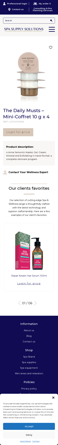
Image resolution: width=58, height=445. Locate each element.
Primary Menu (52, 27)
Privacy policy (29, 388)
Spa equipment (29, 367)
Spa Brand (29, 356)
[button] (53, 397)
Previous (20, 303)
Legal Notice (25, 441)
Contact (36, 441)
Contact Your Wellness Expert (25, 172)
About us (29, 330)
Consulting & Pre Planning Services (43, 9)
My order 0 (42, 3)
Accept (29, 426)
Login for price (18, 132)
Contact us (16, 9)
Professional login (15, 3)
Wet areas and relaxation (29, 373)
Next (34, 303)
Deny (29, 434)
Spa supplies (29, 362)
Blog (29, 336)
